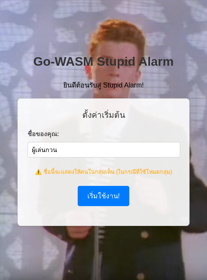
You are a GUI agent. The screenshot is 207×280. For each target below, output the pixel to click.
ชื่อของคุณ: (43, 134)
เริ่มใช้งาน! (103, 196)
